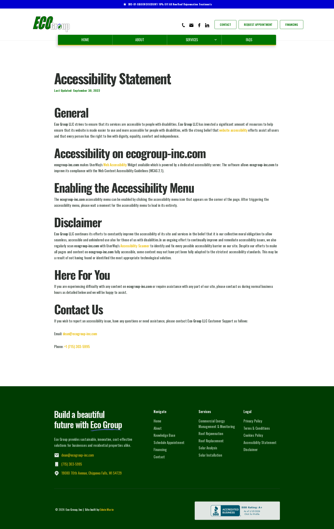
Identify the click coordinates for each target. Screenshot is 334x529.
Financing (291, 24)
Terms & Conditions (256, 430)
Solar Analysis (208, 450)
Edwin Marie (107, 512)
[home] (51, 24)
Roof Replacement (211, 443)
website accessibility (233, 130)
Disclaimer (250, 452)
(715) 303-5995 (71, 467)
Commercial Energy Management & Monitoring (217, 426)
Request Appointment (258, 24)
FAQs (249, 39)
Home (85, 39)
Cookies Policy (253, 438)
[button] (194, 39)
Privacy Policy (252, 423)
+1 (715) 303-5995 (77, 346)
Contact (225, 24)
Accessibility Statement (259, 445)
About (139, 39)
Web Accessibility (115, 164)
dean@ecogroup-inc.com (80, 333)
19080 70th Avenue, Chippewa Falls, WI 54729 (91, 476)
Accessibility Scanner (134, 245)
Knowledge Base (164, 438)
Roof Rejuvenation (211, 436)
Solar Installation (210, 458)
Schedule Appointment (169, 445)
